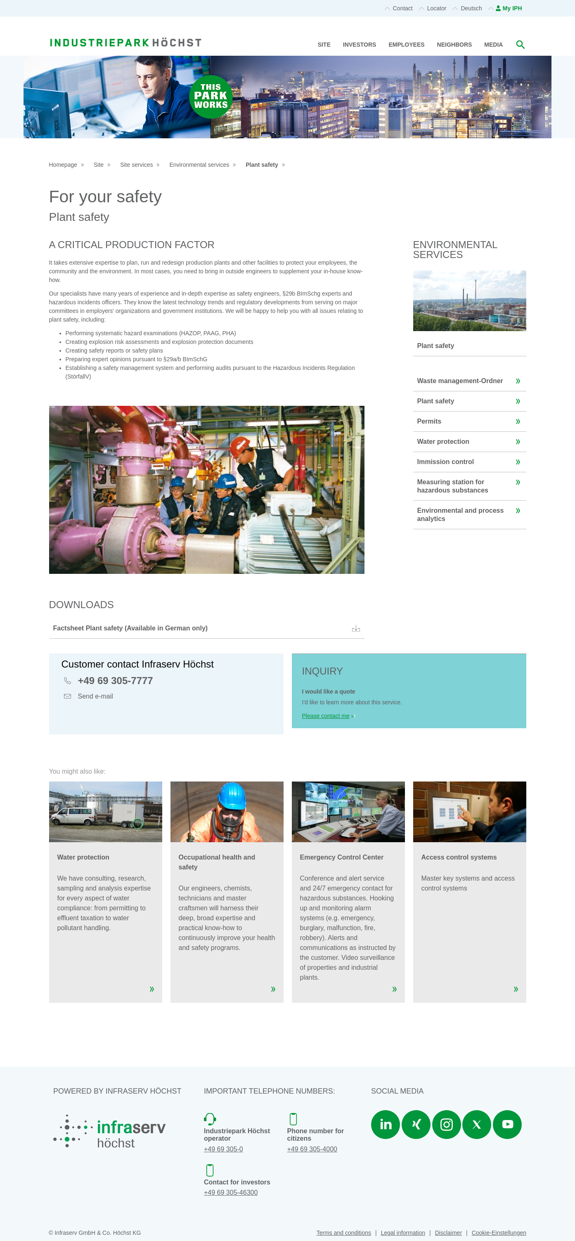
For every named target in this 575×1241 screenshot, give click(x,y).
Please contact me (326, 716)
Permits (470, 421)
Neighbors (454, 44)
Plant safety (262, 164)
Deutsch (471, 8)
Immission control (470, 462)
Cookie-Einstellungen (499, 1232)
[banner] (126, 32)
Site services (136, 164)
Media (493, 44)
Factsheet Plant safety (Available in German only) (207, 628)
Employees (406, 44)
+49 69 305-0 (223, 1149)
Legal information (403, 1232)
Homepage (63, 164)
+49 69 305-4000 (312, 1149)
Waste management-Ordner (470, 381)
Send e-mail (95, 697)
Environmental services (199, 164)
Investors (359, 44)
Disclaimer (448, 1232)
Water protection (470, 442)
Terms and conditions (344, 1232)
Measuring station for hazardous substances (470, 483)
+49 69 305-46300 (231, 1192)
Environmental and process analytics (470, 511)
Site (324, 44)
